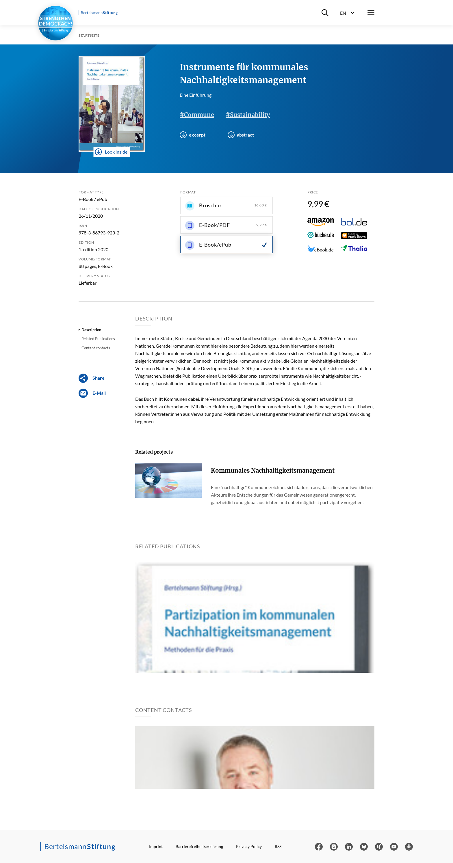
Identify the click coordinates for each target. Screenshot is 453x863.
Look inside (111, 151)
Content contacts (95, 348)
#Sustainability (248, 114)
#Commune (197, 114)
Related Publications (98, 338)
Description (91, 329)
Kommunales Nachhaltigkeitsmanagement (273, 470)
